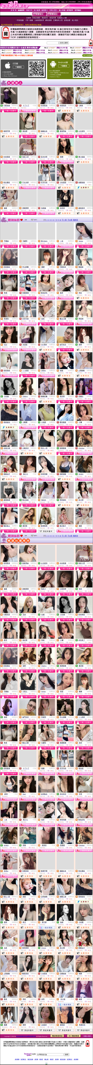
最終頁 (75, 220)
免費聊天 (90, 182)
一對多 (34, 105)
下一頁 (64, 220)
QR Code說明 (87, 55)
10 (60, 220)
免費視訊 (15, 105)
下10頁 (70, 220)
